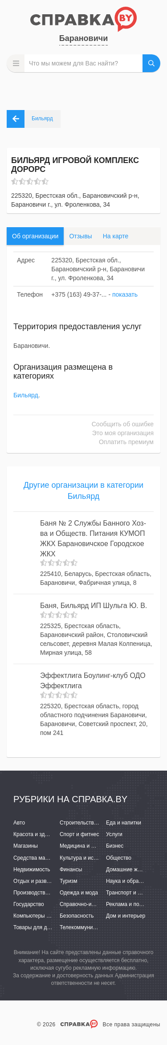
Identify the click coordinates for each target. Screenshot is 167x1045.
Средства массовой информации (54, 858)
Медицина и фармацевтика (94, 846)
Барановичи (83, 38)
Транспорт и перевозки (134, 893)
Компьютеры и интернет (43, 916)
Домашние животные (132, 869)
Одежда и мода (79, 893)
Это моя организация (123, 433)
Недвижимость (31, 869)
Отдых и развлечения (40, 881)
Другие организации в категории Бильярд (83, 491)
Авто (19, 823)
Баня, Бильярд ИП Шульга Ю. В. (93, 605)
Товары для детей (35, 927)
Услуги (114, 834)
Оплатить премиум (126, 441)
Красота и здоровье (37, 834)
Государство (28, 904)
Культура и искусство (86, 858)
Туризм (68, 881)
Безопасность (77, 916)
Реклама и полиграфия (134, 904)
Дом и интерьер (125, 916)
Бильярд (25, 395)
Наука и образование (132, 881)
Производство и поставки (44, 893)
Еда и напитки (123, 823)
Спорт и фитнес (79, 834)
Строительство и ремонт (90, 823)
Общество (118, 858)
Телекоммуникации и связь (93, 927)
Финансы (71, 869)
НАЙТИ (151, 63)
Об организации (35, 236)
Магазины (25, 846)
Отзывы (80, 236)
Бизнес (114, 846)
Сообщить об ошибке (123, 424)
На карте (116, 236)
